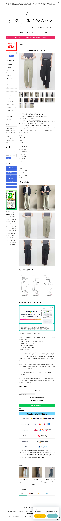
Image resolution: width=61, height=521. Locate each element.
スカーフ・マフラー (11, 107)
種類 (20, 394)
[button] (30, 33)
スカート (9, 90)
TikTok (11, 181)
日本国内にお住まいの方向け (37, 400)
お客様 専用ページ (11, 64)
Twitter (11, 170)
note (11, 184)
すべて (22, 493)
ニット (8, 84)
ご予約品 (9, 119)
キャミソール (10, 95)
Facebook (11, 175)
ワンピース (9, 78)
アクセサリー (10, 110)
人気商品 (9, 67)
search (11, 55)
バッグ (8, 98)
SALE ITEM (9, 116)
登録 (8, 158)
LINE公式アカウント (11, 173)
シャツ (8, 81)
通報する (20, 408)
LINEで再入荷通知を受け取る (37, 405)
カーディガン (10, 87)
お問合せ (9, 136)
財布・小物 (9, 113)
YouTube (11, 178)
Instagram (11, 167)
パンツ (8, 92)
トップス (9, 75)
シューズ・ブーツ (11, 101)
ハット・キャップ (11, 104)
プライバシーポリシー (11, 138)
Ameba (11, 187)
